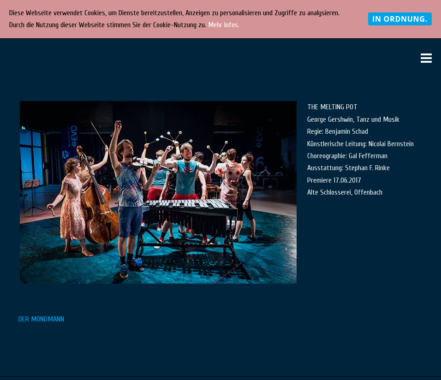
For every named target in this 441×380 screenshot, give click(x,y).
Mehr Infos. (223, 25)
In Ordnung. (400, 19)
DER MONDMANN (41, 319)
